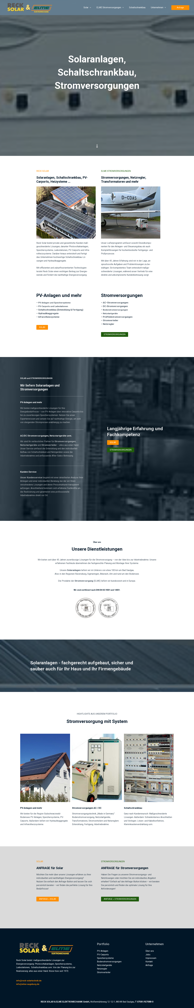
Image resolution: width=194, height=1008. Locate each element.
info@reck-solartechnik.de (30, 980)
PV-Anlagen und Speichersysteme (55, 302)
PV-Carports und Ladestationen (54, 306)
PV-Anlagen (102, 951)
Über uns (150, 951)
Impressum (151, 958)
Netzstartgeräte (111, 313)
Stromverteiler (103, 972)
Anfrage (149, 965)
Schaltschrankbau (139, 7)
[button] (93, 7)
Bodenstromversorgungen (116, 310)
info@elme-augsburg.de (28, 984)
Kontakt (149, 961)
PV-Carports (103, 954)
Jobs (148, 954)
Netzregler (102, 968)
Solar (91, 7)
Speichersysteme (105, 958)
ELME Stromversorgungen (113, 7)
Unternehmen (159, 7)
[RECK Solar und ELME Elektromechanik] (32, 7)
